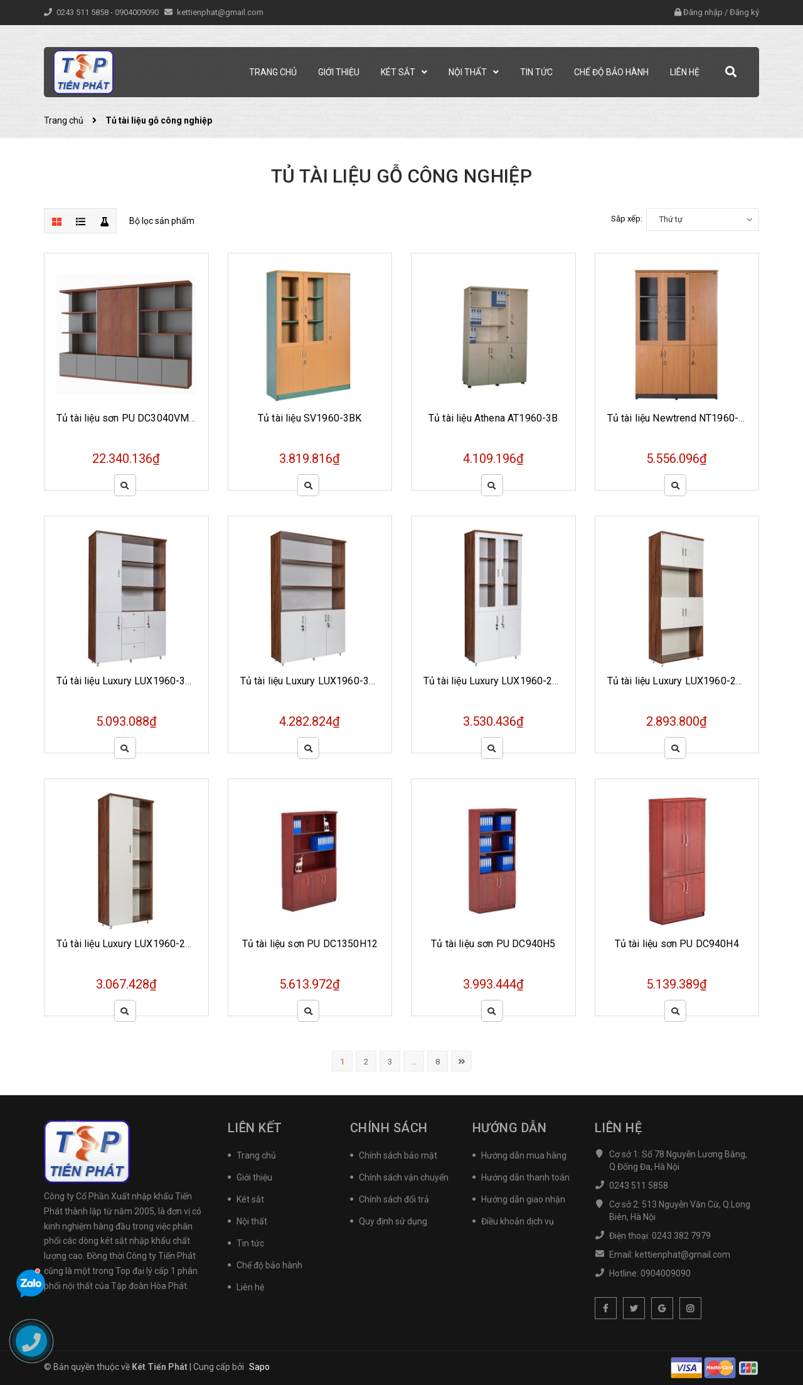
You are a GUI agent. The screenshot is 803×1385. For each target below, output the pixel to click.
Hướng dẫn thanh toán (525, 1177)
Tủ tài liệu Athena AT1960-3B (493, 418)
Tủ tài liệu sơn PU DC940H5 (493, 944)
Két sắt (250, 1199)
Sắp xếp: (626, 218)
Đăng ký (744, 12)
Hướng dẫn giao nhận (523, 1199)
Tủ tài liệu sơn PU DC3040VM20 (128, 418)
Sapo (259, 1367)
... (414, 1061)
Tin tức (250, 1243)
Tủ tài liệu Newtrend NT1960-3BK (682, 418)
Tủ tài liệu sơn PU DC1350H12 (310, 944)
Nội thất (252, 1221)
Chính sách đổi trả (394, 1199)
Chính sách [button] (389, 1127)
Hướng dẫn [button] (509, 1127)
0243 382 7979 (681, 1236)
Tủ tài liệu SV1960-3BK (310, 418)
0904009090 (138, 12)
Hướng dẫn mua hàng (523, 1155)
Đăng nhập (703, 12)
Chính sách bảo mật (398, 1155)
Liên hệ (250, 1287)
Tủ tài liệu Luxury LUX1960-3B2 (127, 681)
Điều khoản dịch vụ (517, 1221)
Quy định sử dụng (393, 1221)
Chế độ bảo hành (269, 1265)
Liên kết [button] (255, 1127)
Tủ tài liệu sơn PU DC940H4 (677, 944)
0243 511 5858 (83, 12)
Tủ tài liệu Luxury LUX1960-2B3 (494, 681)
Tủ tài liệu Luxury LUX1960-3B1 (310, 681)
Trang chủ (256, 1155)
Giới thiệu (254, 1177)
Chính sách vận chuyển (404, 1177)
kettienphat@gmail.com (220, 12)
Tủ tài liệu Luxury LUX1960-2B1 (127, 944)
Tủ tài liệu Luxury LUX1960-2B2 (677, 681)
